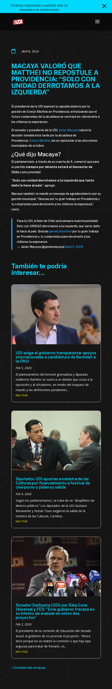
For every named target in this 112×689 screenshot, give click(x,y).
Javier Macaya (68, 130)
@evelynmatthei (60, 231)
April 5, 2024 (74, 247)
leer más (22, 395)
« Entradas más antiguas (28, 667)
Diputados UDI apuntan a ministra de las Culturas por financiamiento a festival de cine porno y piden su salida (53, 483)
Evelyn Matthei (39, 140)
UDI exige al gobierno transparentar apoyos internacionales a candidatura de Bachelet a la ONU (56, 357)
